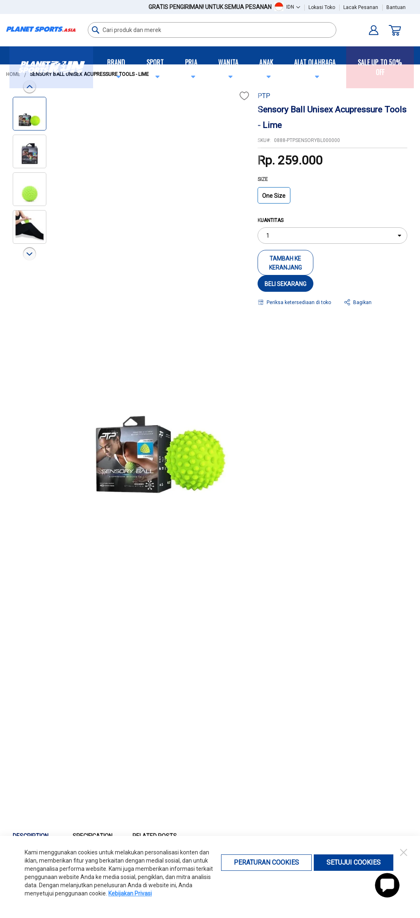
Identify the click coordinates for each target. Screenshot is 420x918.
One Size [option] (273, 195)
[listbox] (333, 197)
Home (13, 74)
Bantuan (396, 7)
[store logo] (40, 29)
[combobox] (212, 30)
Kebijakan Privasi (130, 893)
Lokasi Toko (321, 7)
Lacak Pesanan (360, 7)
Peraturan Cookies (266, 862)
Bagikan (362, 302)
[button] (293, 7)
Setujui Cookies (353, 862)
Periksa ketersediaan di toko (299, 302)
